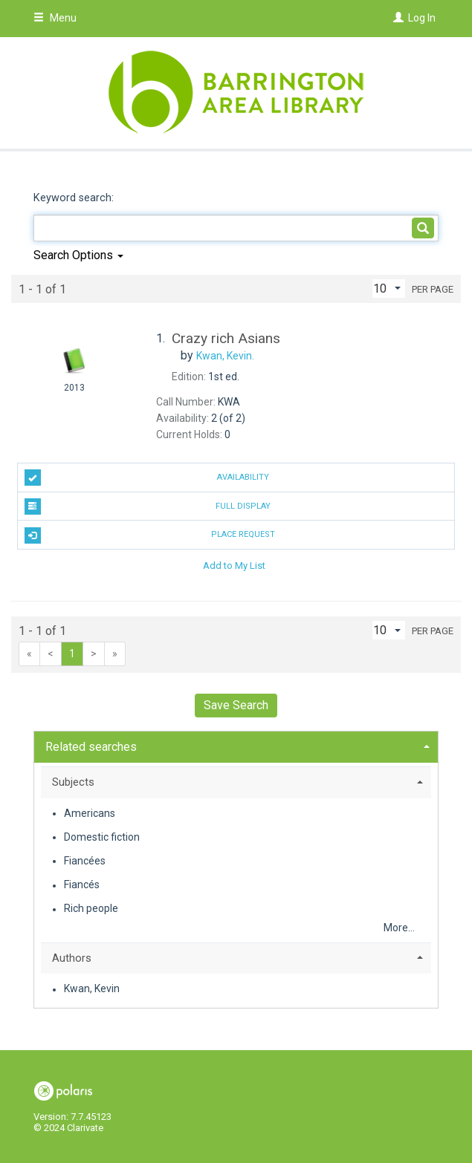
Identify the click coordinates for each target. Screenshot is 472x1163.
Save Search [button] (236, 705)
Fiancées (85, 861)
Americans (89, 813)
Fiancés (82, 885)
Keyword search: (75, 198)
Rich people (91, 909)
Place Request (150, 535)
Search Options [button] (78, 255)
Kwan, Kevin (92, 989)
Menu (55, 18)
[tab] (236, 745)
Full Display (148, 506)
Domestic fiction (102, 837)
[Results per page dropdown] (388, 288)
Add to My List (234, 564)
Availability (147, 477)
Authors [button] (71, 958)
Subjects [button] (73, 782)
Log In (422, 18)
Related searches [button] (91, 747)
